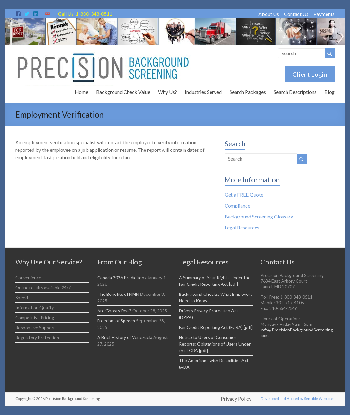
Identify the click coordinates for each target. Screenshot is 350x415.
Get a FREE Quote (244, 194)
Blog (329, 92)
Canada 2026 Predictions (121, 277)
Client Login (309, 74)
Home (81, 92)
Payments (324, 14)
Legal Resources (242, 227)
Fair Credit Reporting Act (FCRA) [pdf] (216, 327)
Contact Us (296, 14)
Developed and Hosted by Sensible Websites (298, 398)
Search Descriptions (295, 92)
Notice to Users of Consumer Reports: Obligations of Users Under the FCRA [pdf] (215, 344)
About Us (268, 14)
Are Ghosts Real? (114, 310)
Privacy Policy (236, 399)
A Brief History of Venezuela (124, 337)
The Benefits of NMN (118, 294)
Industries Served (203, 92)
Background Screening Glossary (259, 216)
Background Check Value (123, 92)
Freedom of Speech (116, 320)
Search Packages (248, 92)
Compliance (237, 205)
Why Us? (167, 92)
